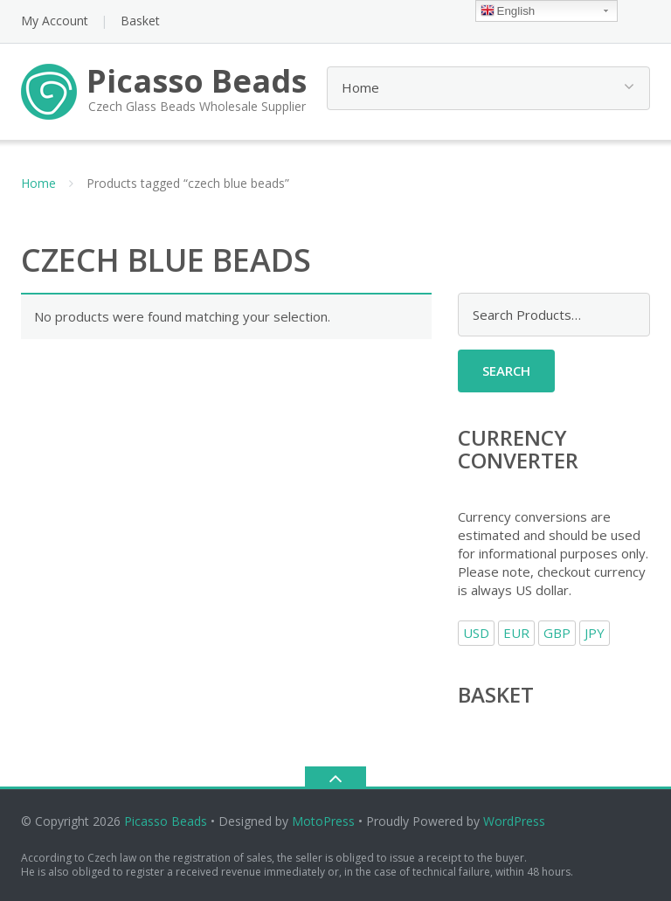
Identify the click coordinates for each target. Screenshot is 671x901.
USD (476, 632)
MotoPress (323, 821)
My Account (54, 20)
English (508, 11)
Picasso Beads (165, 821)
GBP (557, 632)
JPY (595, 632)
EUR (516, 632)
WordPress (514, 821)
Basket (140, 20)
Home (38, 183)
